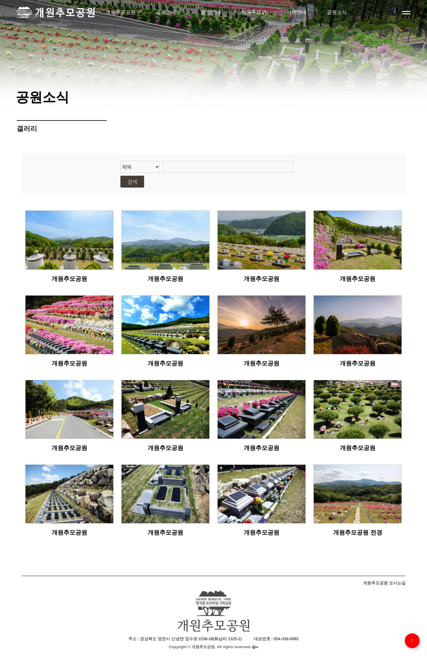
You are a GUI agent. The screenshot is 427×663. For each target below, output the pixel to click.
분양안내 (211, 12)
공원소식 (337, 12)
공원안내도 (168, 12)
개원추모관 (254, 12)
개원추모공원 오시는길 (384, 582)
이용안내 (296, 12)
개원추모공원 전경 (357, 532)
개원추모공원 (121, 12)
